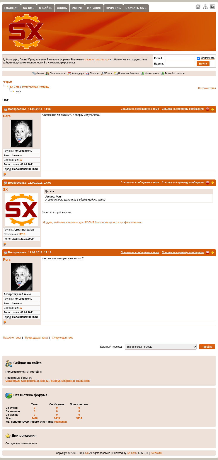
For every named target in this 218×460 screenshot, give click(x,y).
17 (20, 159)
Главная (11, 8)
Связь (62, 8)
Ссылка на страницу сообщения (183, 108)
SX (5, 189)
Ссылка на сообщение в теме (140, 108)
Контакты (156, 453)
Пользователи (55, 73)
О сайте (45, 8)
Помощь (92, 73)
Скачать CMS (136, 8)
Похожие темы (207, 88)
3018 (22, 234)
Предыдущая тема (36, 337)
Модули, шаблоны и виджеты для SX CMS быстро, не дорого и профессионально (92, 222)
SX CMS (28, 8)
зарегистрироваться (97, 59)
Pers (7, 116)
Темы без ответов (172, 73)
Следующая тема (62, 337)
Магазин (94, 8)
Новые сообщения (126, 73)
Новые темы (150, 73)
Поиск (106, 73)
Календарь (75, 73)
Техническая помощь (35, 86)
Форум (77, 8)
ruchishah (60, 421)
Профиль (113, 8)
